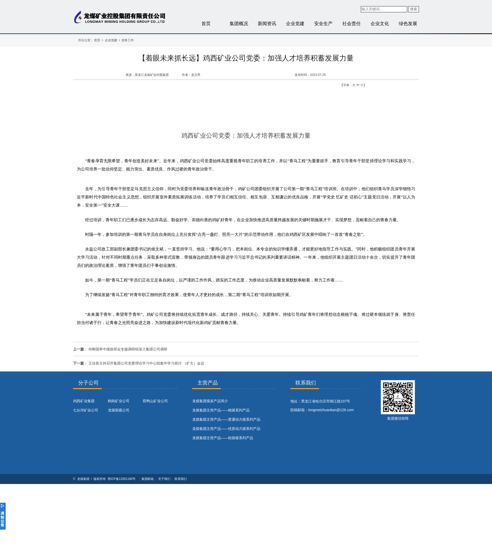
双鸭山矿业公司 (155, 401)
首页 (206, 23)
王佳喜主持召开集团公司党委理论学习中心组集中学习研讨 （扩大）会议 (146, 363)
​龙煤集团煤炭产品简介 (210, 401)
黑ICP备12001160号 (122, 479)
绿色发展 (408, 23)
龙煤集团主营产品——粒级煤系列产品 (222, 438)
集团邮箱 (147, 479)
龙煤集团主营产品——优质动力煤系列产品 (226, 429)
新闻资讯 (267, 23)
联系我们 (181, 479)
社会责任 (351, 23)
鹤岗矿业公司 (118, 401)
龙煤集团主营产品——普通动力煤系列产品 (226, 419)
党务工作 (127, 40)
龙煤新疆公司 (118, 410)
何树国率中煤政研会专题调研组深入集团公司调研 (127, 349)
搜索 (413, 9)
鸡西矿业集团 (84, 401)
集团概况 (239, 23)
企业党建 (295, 23)
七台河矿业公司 (85, 410)
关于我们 (164, 479)
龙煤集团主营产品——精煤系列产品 (221, 410)
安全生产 (323, 23)
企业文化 (380, 23)
